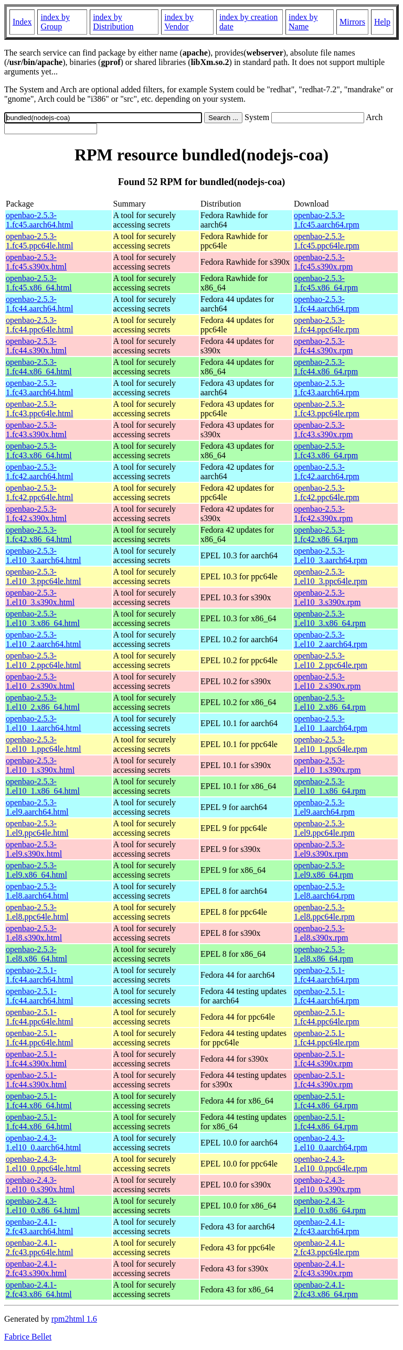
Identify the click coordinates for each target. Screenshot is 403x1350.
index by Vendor (179, 22)
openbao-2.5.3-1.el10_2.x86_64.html (43, 702)
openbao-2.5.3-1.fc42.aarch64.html (39, 471)
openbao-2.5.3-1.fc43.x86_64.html (39, 450)
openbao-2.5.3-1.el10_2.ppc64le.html (43, 660)
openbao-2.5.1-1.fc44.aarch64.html (39, 975)
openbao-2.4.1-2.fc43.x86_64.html (39, 1289)
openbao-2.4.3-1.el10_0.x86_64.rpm (330, 1205)
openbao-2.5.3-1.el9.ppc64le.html (37, 828)
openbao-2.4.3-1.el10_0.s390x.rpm (327, 1184)
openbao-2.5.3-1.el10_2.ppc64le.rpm (330, 660)
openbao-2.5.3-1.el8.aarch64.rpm (324, 891)
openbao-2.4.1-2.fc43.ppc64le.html (39, 1247)
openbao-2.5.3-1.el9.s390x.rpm (321, 849)
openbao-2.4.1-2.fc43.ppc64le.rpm (326, 1247)
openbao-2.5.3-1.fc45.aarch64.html (39, 220)
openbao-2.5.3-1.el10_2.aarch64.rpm (330, 639)
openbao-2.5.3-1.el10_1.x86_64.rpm (330, 786)
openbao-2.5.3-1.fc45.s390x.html (36, 262)
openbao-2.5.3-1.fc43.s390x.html (36, 429)
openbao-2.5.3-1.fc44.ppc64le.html (39, 325)
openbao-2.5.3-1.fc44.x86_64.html (39, 367)
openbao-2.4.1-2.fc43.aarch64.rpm (326, 1226)
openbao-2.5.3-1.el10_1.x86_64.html (43, 786)
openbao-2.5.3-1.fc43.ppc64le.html (39, 408)
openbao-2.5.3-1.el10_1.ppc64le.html (43, 744)
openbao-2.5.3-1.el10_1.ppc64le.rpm (330, 744)
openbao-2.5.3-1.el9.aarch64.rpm (324, 807)
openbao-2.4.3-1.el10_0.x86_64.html (43, 1205)
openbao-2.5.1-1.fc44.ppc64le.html (39, 1017)
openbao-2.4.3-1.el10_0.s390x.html (40, 1184)
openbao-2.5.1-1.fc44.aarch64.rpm (326, 975)
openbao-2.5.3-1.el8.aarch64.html (37, 891)
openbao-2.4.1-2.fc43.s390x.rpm (323, 1268)
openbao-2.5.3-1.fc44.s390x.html (36, 346)
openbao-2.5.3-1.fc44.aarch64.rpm (326, 304)
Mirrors (352, 21)
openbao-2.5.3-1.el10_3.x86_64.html (43, 618)
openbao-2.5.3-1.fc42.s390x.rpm (323, 513)
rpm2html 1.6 (74, 1318)
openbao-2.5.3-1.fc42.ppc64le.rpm (326, 492)
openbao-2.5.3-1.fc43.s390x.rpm (323, 429)
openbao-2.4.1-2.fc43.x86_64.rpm (326, 1289)
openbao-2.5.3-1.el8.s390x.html (34, 933)
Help (382, 21)
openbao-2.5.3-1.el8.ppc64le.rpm (324, 912)
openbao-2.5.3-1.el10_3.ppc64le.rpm (330, 576)
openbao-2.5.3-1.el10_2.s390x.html (40, 681)
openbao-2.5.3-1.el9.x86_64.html (36, 870)
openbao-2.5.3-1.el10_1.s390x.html (40, 765)
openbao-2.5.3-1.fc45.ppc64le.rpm (326, 241)
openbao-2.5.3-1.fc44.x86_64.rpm (326, 367)
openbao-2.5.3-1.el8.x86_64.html (36, 954)
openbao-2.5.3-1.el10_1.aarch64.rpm (330, 723)
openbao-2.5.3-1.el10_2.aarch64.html (43, 639)
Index (22, 21)
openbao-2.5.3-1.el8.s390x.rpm (321, 933)
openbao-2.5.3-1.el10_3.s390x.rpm (327, 597)
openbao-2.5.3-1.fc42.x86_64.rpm (326, 534)
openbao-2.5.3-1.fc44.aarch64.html (39, 304)
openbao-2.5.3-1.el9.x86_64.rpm (323, 870)
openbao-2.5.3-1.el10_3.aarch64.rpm (330, 555)
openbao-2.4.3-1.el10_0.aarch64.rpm (330, 1142)
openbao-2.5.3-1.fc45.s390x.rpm (323, 262)
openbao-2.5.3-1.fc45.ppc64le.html (39, 241)
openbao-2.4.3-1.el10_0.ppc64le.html (43, 1163)
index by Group (55, 22)
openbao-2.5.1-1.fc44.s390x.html (36, 1059)
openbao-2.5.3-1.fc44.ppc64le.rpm (326, 325)
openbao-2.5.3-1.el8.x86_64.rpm (323, 954)
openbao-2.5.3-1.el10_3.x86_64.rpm (330, 618)
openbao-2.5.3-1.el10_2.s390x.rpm (327, 681)
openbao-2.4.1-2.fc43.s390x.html (36, 1268)
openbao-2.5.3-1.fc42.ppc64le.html (39, 492)
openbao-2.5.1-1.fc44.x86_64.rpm (326, 1101)
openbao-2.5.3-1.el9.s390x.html (34, 849)
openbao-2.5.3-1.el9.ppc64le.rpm (324, 828)
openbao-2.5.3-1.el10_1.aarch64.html (43, 723)
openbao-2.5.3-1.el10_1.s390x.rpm (327, 765)
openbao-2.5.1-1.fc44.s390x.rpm (323, 1059)
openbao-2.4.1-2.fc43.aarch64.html (39, 1226)
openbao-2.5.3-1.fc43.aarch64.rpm (326, 388)
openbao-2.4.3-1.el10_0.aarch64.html (43, 1142)
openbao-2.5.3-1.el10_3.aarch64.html (43, 555)
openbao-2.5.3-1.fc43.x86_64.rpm (326, 450)
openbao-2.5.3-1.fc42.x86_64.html (39, 534)
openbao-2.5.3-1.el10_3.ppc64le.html (43, 576)
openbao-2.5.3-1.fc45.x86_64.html (39, 283)
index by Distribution (113, 22)
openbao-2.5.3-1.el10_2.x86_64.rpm (330, 702)
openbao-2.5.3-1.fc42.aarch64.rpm (326, 471)
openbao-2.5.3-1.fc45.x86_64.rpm (326, 283)
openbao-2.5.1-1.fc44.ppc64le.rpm (326, 1017)
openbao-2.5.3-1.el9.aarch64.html (37, 807)
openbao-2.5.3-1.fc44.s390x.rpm (323, 346)
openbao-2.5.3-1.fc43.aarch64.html (39, 388)
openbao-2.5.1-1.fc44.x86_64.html (39, 1101)
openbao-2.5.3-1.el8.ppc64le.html (37, 912)
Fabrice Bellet (27, 1336)
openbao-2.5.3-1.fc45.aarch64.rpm (326, 220)
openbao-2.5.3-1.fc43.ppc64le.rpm (326, 408)
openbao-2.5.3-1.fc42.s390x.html (36, 513)
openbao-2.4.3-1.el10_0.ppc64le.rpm (330, 1163)
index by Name (303, 22)
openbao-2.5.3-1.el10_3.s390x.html (40, 597)
